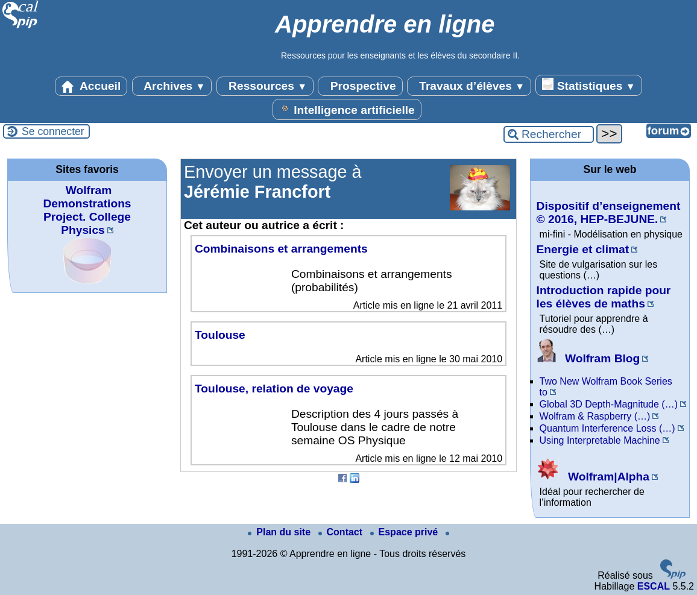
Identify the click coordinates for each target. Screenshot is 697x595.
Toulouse (220, 335)
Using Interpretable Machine (600, 440)
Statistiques (588, 85)
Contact (341, 532)
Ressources (265, 86)
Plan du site (280, 532)
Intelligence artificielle (347, 109)
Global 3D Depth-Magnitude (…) (609, 404)
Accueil (91, 86)
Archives (172, 86)
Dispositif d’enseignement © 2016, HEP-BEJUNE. (609, 212)
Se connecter (53, 131)
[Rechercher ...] (548, 134)
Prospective (360, 86)
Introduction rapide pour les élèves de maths (604, 297)
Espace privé (405, 532)
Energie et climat (583, 249)
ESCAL (653, 586)
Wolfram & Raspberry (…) (595, 416)
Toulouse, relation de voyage (274, 388)
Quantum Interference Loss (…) (607, 428)
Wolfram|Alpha (593, 476)
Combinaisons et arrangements (281, 248)
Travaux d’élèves (469, 86)
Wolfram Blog (588, 358)
